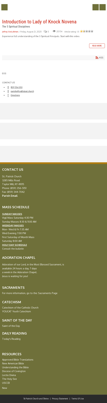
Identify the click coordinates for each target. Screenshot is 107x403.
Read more (97, 46)
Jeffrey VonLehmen (10, 31)
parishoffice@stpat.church (22, 91)
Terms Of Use (77, 398)
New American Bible (13, 363)
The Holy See (9, 378)
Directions (15, 95)
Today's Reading (11, 338)
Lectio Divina (9, 375)
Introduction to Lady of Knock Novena (39, 22)
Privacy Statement (60, 398)
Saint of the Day (11, 325)
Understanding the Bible (15, 367)
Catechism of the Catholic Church (20, 307)
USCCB (6, 382)
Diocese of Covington (14, 371)
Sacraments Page (47, 293)
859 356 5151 (16, 87)
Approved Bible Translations (17, 359)
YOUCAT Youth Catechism (16, 311)
